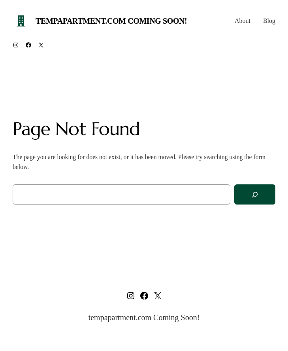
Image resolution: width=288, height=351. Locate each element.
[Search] (254, 194)
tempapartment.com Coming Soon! (111, 21)
